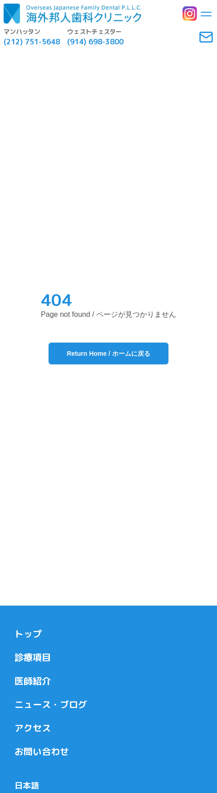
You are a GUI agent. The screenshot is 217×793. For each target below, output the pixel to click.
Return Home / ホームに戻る (108, 353)
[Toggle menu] (206, 13)
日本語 (27, 785)
